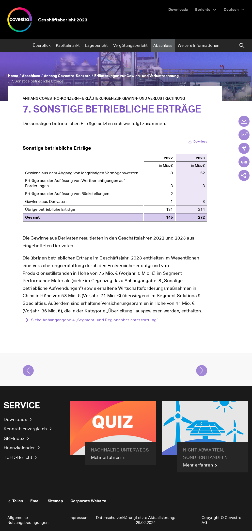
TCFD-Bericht (18, 457)
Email (35, 500)
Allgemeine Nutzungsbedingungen (27, 520)
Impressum (78, 517)
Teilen (17, 500)
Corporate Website (88, 500)
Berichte (202, 9)
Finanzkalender (19, 447)
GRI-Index (14, 438)
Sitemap (55, 500)
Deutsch (231, 9)
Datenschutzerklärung (116, 517)
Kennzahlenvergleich (25, 428)
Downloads (15, 419)
